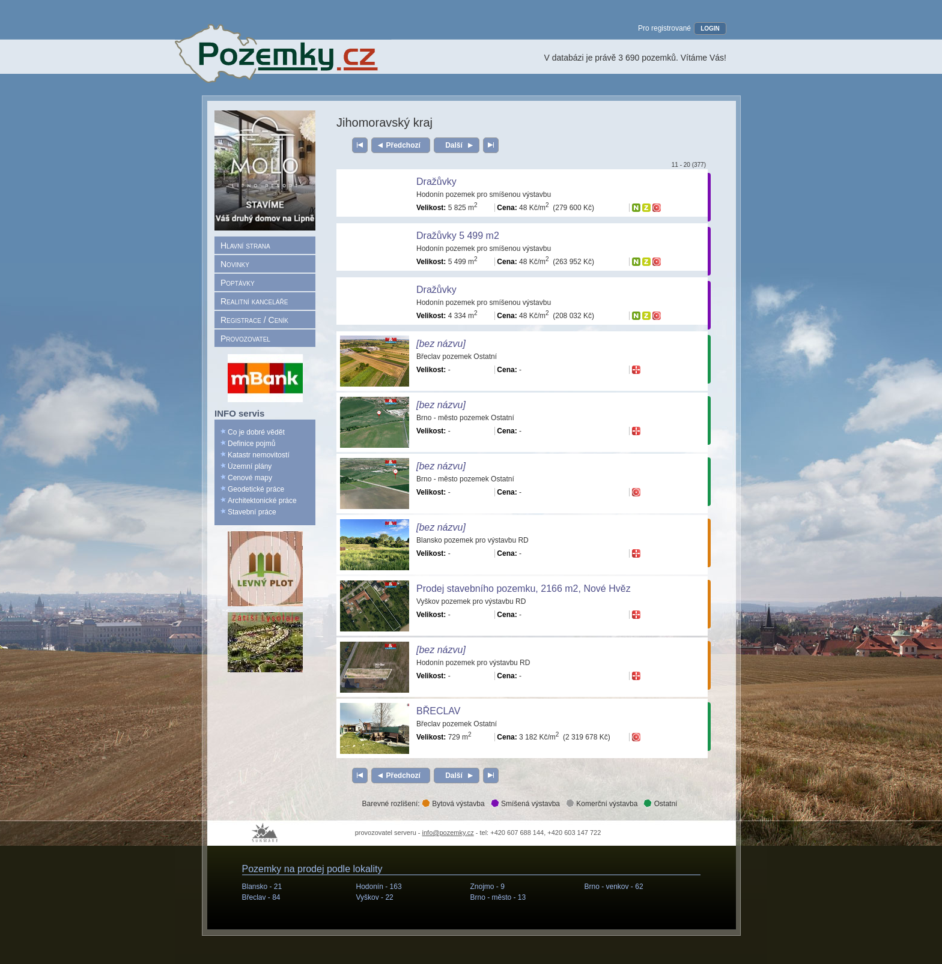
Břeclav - (261, 897)
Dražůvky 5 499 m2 (457, 235)
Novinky (234, 264)
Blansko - (262, 886)
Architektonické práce (262, 500)
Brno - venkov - (614, 886)
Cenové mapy (250, 478)
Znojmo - (487, 886)
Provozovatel (245, 338)
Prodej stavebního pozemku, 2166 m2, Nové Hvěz (523, 588)
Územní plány (250, 466)
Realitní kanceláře (254, 301)
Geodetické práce (256, 489)
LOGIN (710, 28)
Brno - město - (498, 897)
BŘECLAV (438, 711)
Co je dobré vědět (256, 432)
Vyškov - (375, 897)
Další (453, 145)
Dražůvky (436, 181)
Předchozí (403, 145)
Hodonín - (379, 886)
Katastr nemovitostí (259, 455)
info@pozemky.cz (448, 832)
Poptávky (237, 283)
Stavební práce (252, 512)
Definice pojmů (251, 443)
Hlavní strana (245, 245)
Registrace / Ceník (254, 320)
